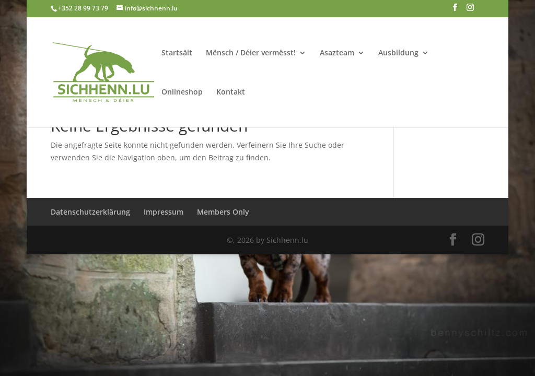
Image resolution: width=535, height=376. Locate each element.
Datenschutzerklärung (90, 212)
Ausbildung (398, 53)
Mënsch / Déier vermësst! (251, 53)
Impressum (163, 212)
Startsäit (176, 53)
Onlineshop (182, 92)
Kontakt (230, 92)
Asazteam (337, 53)
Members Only (223, 212)
